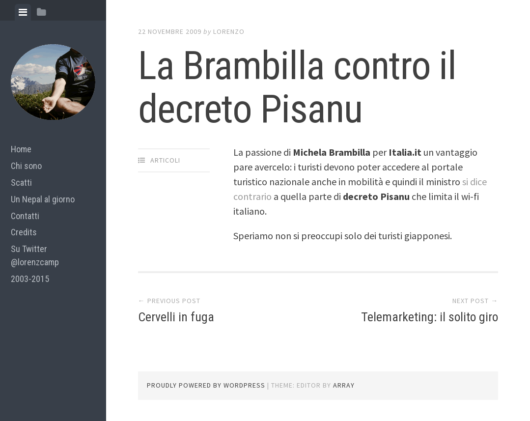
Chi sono (26, 166)
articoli (165, 160)
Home (21, 149)
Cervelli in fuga (176, 316)
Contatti (25, 216)
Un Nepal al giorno (43, 199)
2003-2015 (30, 279)
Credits (24, 232)
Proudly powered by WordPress (206, 385)
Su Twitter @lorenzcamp (35, 255)
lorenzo (229, 31)
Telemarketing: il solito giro (429, 316)
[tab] (23, 12)
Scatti (21, 182)
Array (344, 385)
